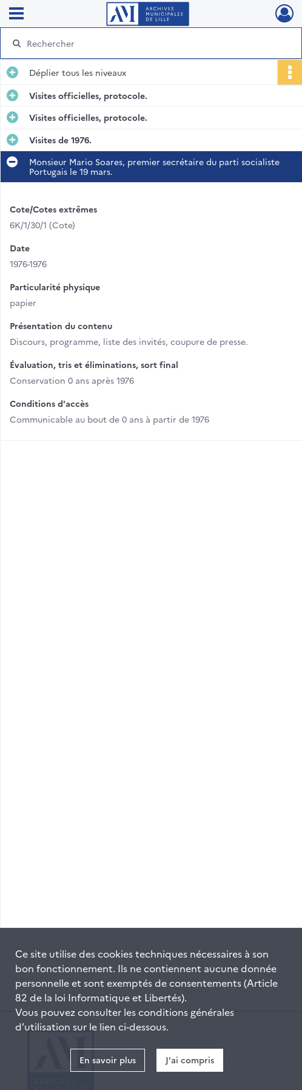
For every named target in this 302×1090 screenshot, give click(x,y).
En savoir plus (107, 1060)
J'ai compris (190, 1060)
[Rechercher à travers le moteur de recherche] (144, 43)
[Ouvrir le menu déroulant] (16, 14)
